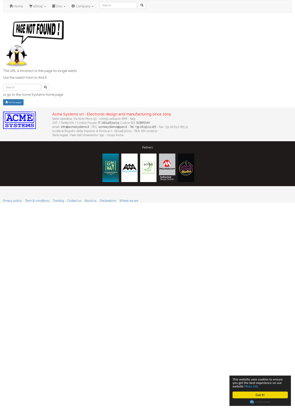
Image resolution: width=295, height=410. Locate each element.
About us (90, 200)
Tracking (58, 200)
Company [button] (82, 6)
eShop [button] (37, 6)
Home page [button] (13, 102)
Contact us (74, 200)
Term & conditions (37, 200)
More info (251, 386)
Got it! (260, 395)
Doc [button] (58, 6)
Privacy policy (12, 200)
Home (16, 6)
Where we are (128, 200)
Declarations (108, 200)
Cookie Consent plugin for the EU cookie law (260, 402)
